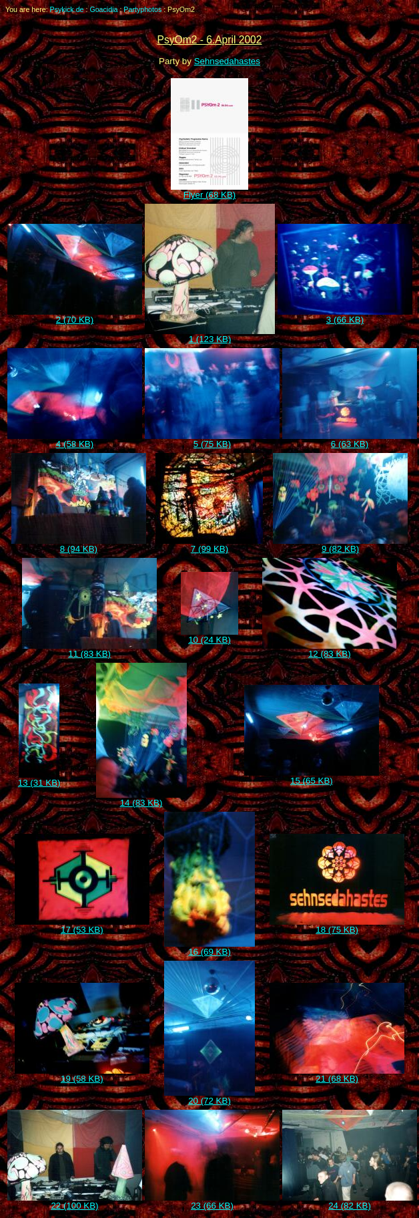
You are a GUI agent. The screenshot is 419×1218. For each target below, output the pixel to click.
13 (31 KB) (39, 779)
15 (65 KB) (311, 777)
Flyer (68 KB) (209, 191)
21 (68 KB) (337, 1075)
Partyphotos (142, 9)
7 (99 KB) (209, 545)
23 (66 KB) (212, 1202)
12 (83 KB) (329, 650)
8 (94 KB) (78, 545)
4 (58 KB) (74, 440)
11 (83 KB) (89, 650)
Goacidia (103, 9)
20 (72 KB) (209, 1097)
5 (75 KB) (212, 440)
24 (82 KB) (349, 1202)
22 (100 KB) (74, 1202)
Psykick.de (67, 9)
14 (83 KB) (141, 799)
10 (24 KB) (209, 636)
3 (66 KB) (345, 316)
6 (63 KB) (349, 440)
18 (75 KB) (337, 926)
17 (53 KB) (82, 926)
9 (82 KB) (340, 545)
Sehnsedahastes (227, 61)
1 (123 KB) (210, 335)
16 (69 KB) (209, 948)
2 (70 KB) (74, 316)
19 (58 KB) (82, 1075)
